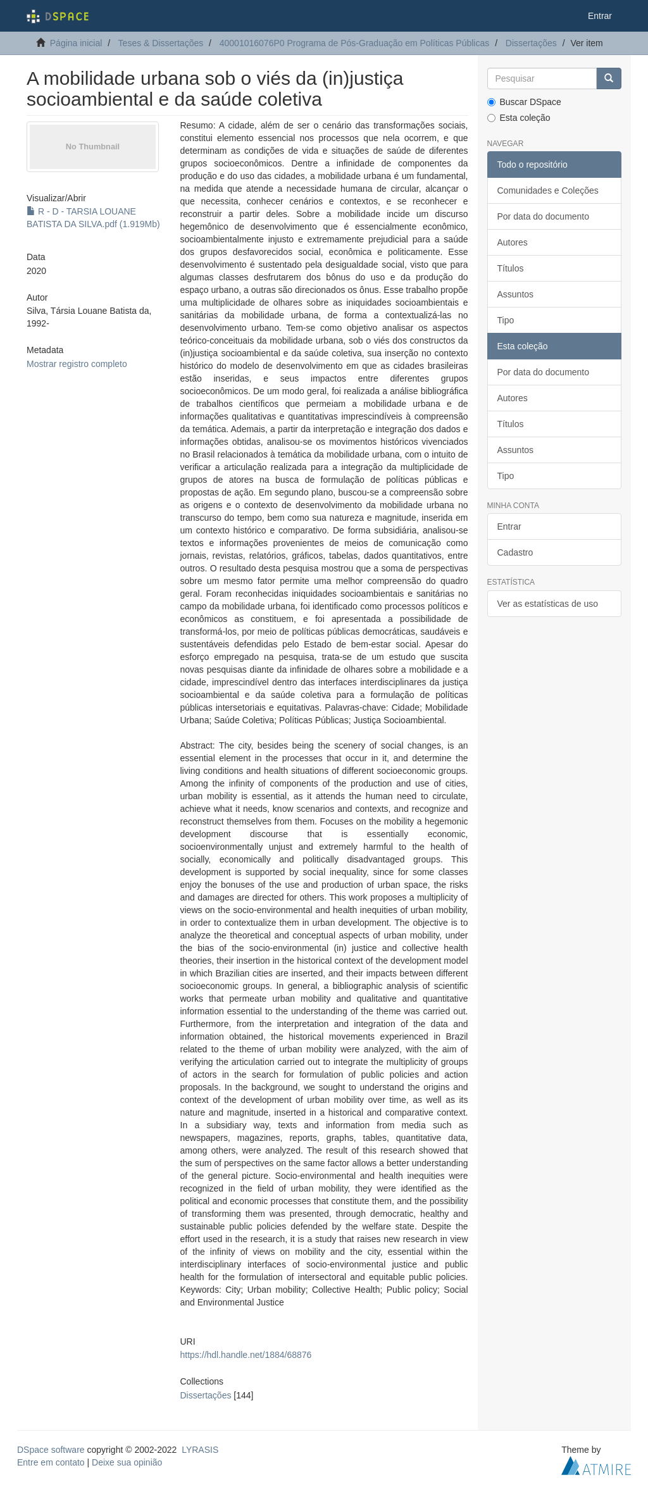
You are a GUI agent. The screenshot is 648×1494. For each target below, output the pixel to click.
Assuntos (515, 294)
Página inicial (76, 43)
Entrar (509, 526)
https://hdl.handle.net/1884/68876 (246, 1355)
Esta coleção (519, 118)
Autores (512, 242)
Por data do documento (543, 216)
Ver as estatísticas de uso (548, 604)
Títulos (510, 268)
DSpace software (51, 1450)
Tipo (505, 320)
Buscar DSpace (524, 102)
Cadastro (515, 552)
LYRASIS (200, 1450)
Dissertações (531, 43)
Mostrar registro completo (77, 364)
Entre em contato (51, 1462)
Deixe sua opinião (127, 1462)
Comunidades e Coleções (548, 190)
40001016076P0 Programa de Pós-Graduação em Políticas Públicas (354, 43)
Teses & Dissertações (161, 43)
